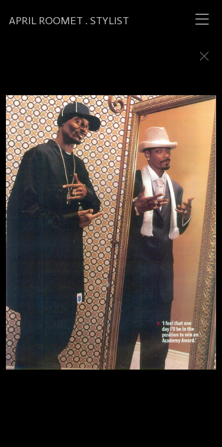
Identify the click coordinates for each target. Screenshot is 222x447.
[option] (111, 238)
